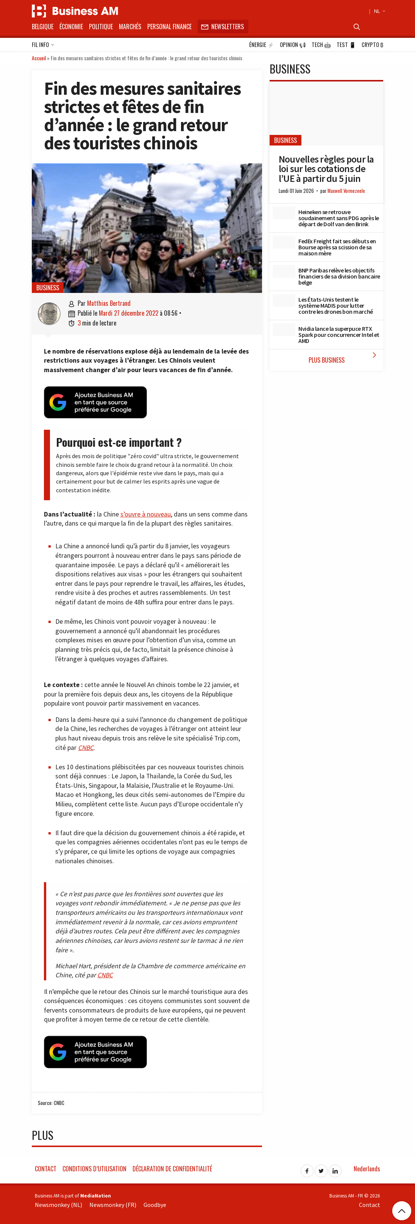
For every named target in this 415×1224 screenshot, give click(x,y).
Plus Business (344, 358)
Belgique (42, 26)
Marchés (130, 26)
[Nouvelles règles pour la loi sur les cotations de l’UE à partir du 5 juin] (326, 113)
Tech (321, 45)
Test (346, 45)
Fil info (43, 45)
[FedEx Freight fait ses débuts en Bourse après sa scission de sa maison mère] (284, 242)
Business (47, 287)
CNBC (86, 747)
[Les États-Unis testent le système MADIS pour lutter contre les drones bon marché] (284, 300)
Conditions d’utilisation (94, 1168)
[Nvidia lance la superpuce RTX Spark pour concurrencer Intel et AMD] (284, 329)
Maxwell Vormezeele (346, 190)
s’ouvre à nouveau (145, 514)
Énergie (261, 45)
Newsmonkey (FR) (112, 1204)
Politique (101, 26)
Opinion (293, 45)
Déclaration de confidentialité (172, 1168)
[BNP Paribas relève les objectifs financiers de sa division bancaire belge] (284, 271)
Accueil (39, 58)
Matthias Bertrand (109, 303)
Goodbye (155, 1204)
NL (378, 11)
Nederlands (367, 1168)
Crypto (372, 45)
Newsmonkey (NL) (58, 1204)
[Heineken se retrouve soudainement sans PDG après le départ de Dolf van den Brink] (284, 213)
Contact (45, 1168)
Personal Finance (169, 26)
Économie (71, 26)
